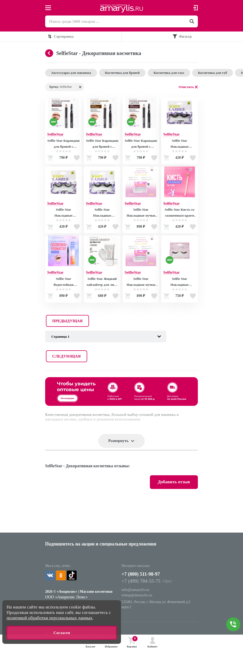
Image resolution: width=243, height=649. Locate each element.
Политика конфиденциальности (69, 570)
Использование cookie (62, 577)
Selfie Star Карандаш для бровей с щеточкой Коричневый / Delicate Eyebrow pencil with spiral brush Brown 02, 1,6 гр (63, 145)
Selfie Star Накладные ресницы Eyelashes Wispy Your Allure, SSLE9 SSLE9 (179, 145)
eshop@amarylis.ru (137, 562)
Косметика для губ (220, 73)
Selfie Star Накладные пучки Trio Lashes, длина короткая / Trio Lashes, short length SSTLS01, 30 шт (140, 215)
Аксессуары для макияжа (72, 73)
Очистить (186, 88)
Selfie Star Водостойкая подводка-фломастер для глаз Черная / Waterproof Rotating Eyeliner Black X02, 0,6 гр (63, 284)
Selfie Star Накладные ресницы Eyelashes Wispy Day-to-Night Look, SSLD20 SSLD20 (63, 215)
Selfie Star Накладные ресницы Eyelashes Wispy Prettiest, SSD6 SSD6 (102, 215)
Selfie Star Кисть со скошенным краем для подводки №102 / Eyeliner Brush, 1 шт (180, 215)
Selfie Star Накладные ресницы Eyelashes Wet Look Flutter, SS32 (179, 284)
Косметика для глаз (174, 73)
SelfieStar (55, 135)
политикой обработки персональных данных (49, 617)
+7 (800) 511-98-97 (146, 540)
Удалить (80, 88)
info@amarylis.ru (136, 556)
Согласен (61, 632)
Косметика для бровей (126, 73)
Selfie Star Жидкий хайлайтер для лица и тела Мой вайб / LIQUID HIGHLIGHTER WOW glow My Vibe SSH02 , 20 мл (102, 284)
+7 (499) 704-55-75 (142, 548)
